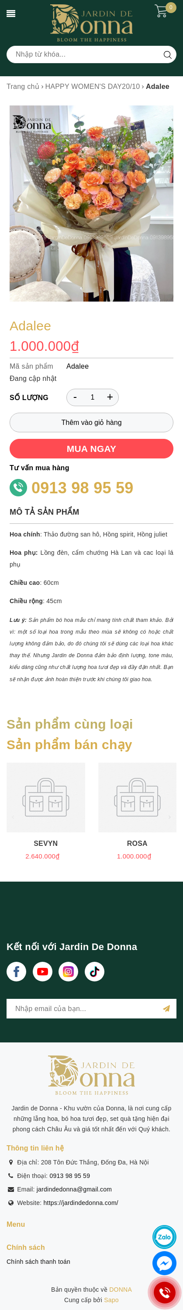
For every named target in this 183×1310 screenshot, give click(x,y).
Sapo (111, 1299)
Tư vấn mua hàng (39, 468)
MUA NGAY (92, 449)
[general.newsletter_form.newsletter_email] (91, 1008)
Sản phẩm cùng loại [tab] (70, 724)
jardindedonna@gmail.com (74, 1189)
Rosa (137, 843)
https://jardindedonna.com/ (81, 1202)
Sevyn (46, 843)
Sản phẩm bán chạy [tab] (69, 744)
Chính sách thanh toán (38, 1261)
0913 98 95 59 (82, 488)
